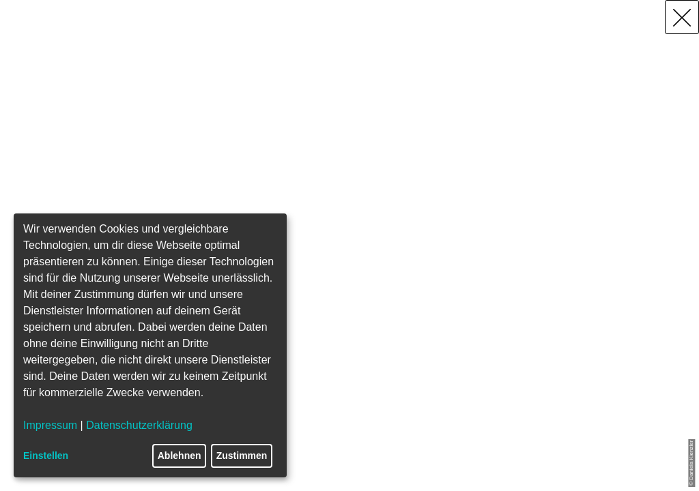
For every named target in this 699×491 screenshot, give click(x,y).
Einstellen (45, 455)
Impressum (50, 425)
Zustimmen (242, 455)
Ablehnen (179, 455)
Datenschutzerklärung (139, 425)
